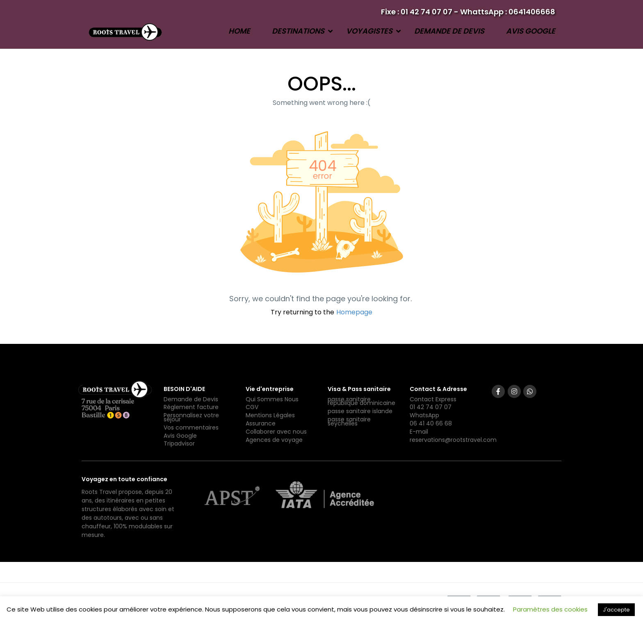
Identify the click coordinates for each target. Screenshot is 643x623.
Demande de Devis (191, 399)
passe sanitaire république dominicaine (361, 401)
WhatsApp (424, 415)
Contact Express (433, 399)
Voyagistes (369, 31)
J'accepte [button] (616, 610)
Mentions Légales (270, 415)
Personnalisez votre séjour (191, 417)
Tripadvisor (179, 443)
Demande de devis (449, 31)
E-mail (419, 431)
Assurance (261, 423)
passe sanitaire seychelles (349, 421)
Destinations (298, 31)
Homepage (354, 312)
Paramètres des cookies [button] (550, 609)
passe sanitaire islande (360, 411)
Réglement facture (191, 407)
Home (239, 31)
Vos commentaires (191, 427)
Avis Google (530, 31)
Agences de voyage (274, 440)
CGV (252, 407)
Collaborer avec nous (276, 431)
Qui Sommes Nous (272, 399)
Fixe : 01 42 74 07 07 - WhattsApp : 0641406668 (468, 12)
